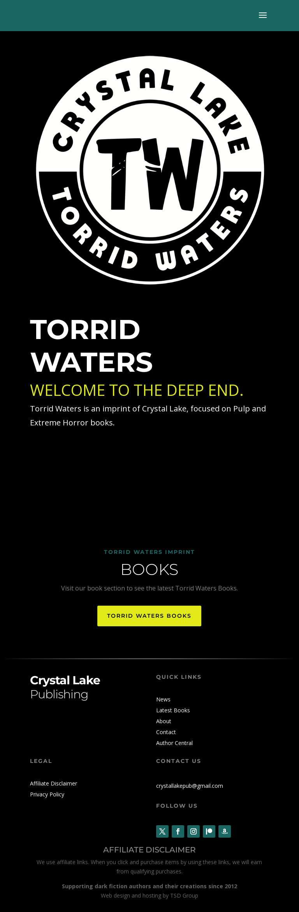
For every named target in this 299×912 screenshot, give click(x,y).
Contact (166, 732)
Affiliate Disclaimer (53, 783)
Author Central (174, 743)
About (163, 721)
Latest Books (173, 710)
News (163, 699)
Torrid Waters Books (149, 615)
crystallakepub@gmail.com (189, 785)
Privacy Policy (47, 794)
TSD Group (184, 895)
